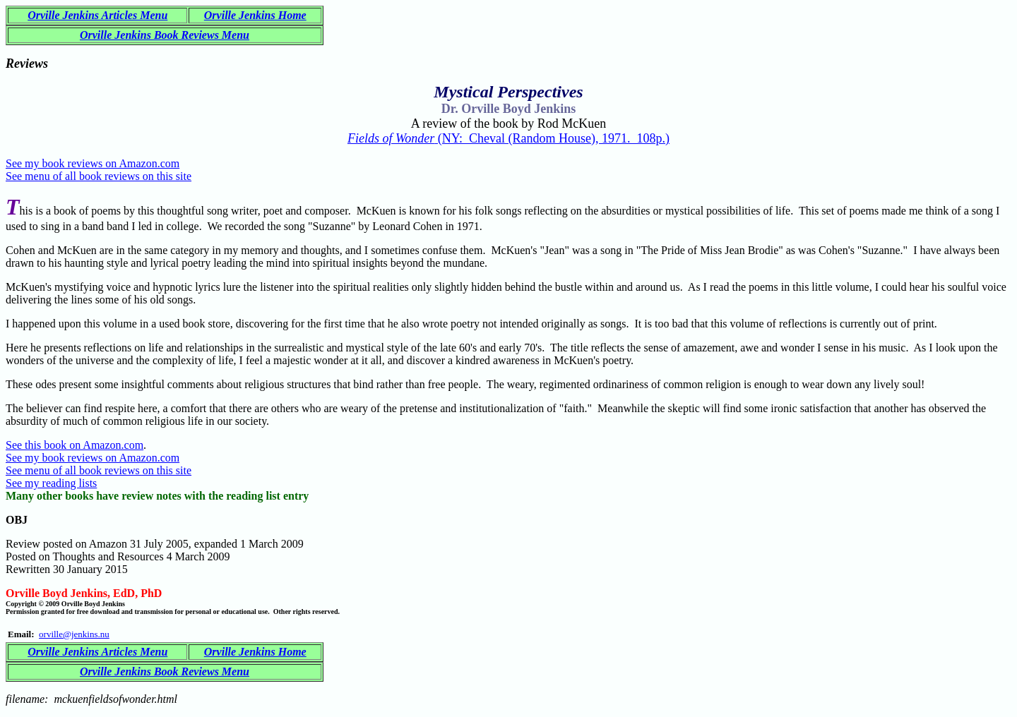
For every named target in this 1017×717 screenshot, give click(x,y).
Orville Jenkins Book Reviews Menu (164, 35)
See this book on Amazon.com (74, 445)
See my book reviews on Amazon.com (92, 163)
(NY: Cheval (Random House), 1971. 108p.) (508, 138)
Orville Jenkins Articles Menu (97, 15)
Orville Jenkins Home (255, 15)
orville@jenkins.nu (74, 634)
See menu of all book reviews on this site (98, 176)
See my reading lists (51, 483)
